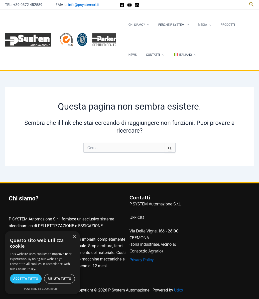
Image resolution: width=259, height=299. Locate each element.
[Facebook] (122, 5)
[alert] (42, 262)
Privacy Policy (142, 259)
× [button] (74, 236)
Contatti (136, 55)
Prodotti (216, 25)
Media (196, 25)
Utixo (178, 290)
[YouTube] (129, 5)
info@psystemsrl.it (83, 5)
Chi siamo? (137, 25)
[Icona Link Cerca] (251, 4)
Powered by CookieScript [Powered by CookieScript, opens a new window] (42, 288)
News (233, 25)
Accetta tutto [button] (25, 278)
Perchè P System (168, 25)
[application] (145, 25)
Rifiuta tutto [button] (59, 278)
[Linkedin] (137, 5)
